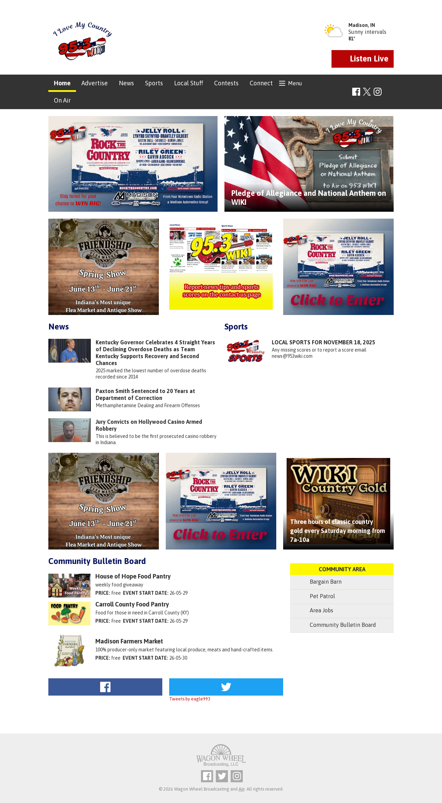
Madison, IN (361, 25)
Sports (154, 83)
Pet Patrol (316, 596)
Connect (261, 83)
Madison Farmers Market (129, 641)
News (126, 83)
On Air (62, 100)
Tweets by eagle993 (189, 698)
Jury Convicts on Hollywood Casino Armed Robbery (149, 425)
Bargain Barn (319, 582)
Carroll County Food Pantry (132, 604)
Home (62, 83)
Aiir (241, 789)
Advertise (94, 83)
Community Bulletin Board (97, 561)
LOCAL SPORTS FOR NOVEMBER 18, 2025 (323, 342)
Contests (226, 83)
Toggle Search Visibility (389, 92)
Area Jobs (315, 610)
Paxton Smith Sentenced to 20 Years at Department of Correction (145, 394)
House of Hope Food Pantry (133, 576)
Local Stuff (188, 83)
